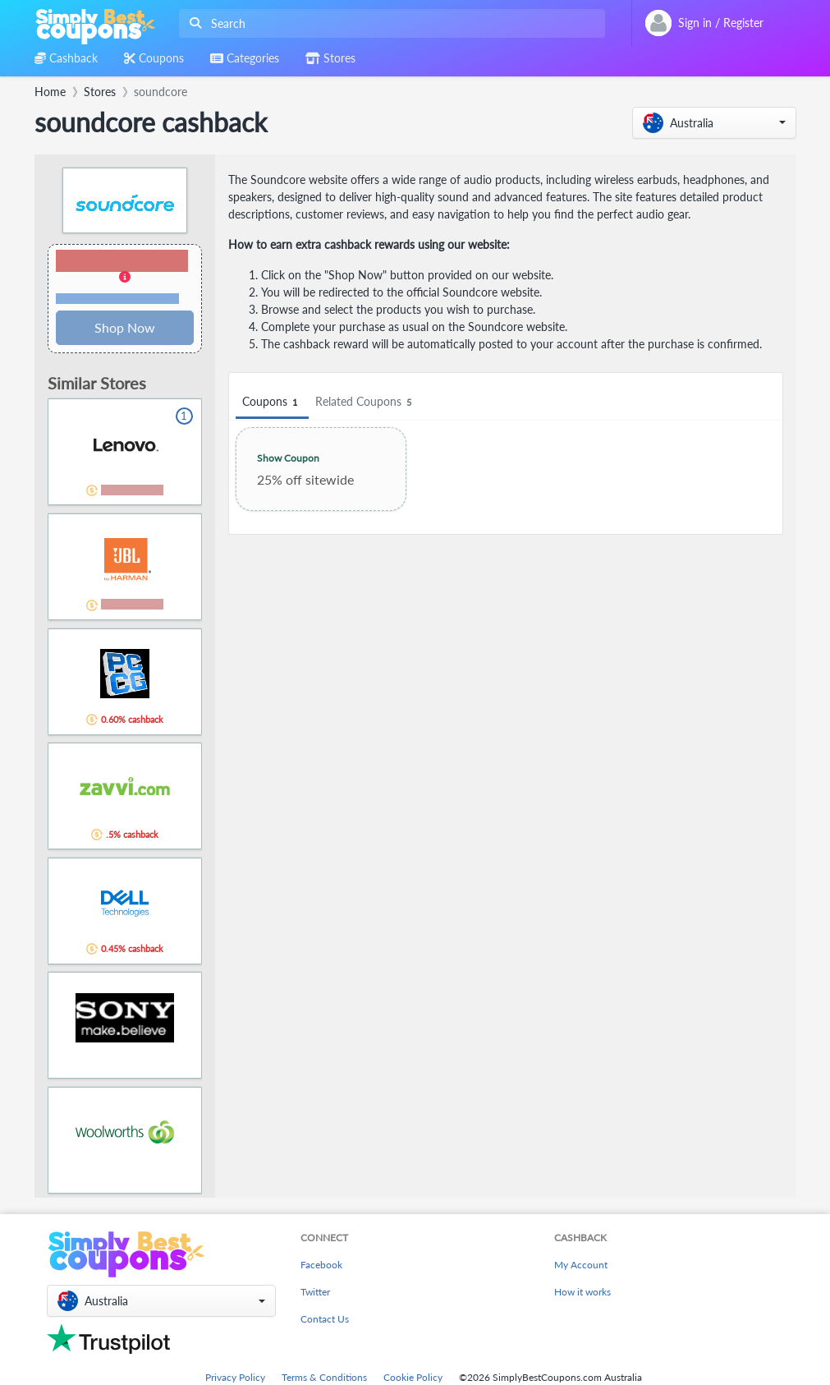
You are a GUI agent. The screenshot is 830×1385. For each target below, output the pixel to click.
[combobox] (388, 23)
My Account (581, 1264)
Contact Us (324, 1319)
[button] (714, 123)
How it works (582, 1292)
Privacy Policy (235, 1377)
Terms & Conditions (324, 1377)
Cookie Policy (413, 1377)
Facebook (321, 1264)
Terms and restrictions (117, 298)
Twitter (315, 1292)
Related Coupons (365, 402)
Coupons (272, 402)
